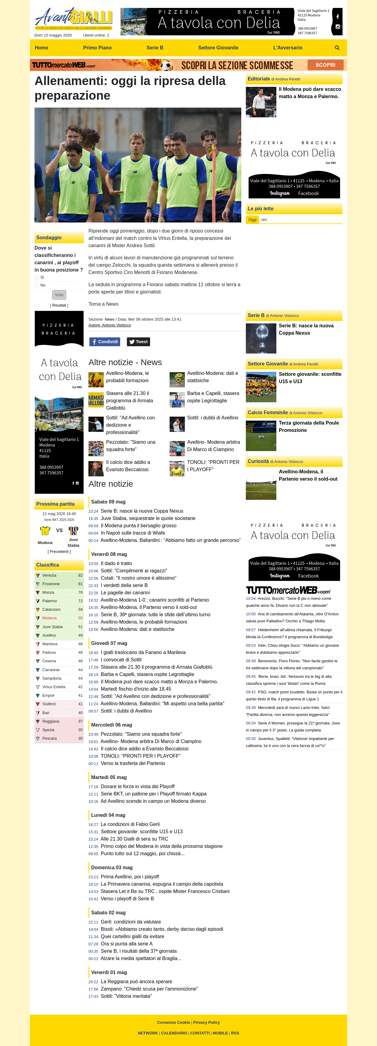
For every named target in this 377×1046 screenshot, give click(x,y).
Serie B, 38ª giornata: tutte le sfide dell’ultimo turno (155, 614)
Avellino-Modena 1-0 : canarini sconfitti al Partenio (155, 600)
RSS (235, 1033)
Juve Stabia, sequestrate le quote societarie (148, 518)
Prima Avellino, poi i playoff (130, 876)
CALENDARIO (174, 1033)
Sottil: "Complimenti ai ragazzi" (134, 570)
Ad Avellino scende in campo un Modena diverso (153, 801)
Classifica (47, 564)
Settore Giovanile (268, 363)
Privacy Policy (206, 1022)
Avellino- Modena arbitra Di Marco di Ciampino (151, 741)
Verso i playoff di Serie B (127, 898)
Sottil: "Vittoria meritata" (126, 996)
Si (42, 277)
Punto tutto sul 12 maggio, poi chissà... (143, 853)
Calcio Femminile (268, 412)
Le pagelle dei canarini (125, 592)
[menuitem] (337, 47)
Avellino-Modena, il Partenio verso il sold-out (149, 607)
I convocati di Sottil (121, 659)
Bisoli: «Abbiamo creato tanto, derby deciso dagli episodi (162, 929)
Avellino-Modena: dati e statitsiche (138, 629)
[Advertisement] (294, 267)
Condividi (105, 342)
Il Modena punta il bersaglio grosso (139, 525)
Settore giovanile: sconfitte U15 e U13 (142, 831)
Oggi (252, 219)
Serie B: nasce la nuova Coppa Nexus (142, 511)
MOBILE (220, 1033)
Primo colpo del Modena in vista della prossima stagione (162, 846)
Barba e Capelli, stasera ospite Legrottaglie (147, 674)
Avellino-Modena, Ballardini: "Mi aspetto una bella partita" (162, 703)
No (43, 285)
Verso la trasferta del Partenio (133, 763)
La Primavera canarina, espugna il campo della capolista (162, 884)
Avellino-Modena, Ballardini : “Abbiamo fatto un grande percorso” (171, 540)
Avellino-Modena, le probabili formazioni (144, 621)
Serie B (256, 315)
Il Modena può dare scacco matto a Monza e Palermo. (159, 681)
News (109, 319)
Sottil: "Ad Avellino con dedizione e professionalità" (130, 425)
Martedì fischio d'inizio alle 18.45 (136, 689)
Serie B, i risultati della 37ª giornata (139, 951)
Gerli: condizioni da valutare (131, 921)
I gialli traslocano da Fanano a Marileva (143, 652)
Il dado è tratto (116, 563)
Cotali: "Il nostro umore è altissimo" (139, 578)
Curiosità (258, 461)
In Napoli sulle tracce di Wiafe (133, 532)
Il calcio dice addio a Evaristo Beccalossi (144, 748)
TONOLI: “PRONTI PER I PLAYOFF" (141, 756)
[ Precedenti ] (59, 551)
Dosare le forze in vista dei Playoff (138, 786)
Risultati (59, 305)
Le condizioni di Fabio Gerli (130, 824)
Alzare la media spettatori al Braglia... (141, 958)
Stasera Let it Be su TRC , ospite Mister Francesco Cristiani (165, 891)
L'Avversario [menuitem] (288, 47)
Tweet (138, 342)
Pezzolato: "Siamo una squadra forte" (141, 734)
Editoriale (259, 78)
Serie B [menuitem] (155, 47)
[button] (59, 295)
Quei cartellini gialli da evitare (132, 936)
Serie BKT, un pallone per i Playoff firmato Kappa (154, 793)
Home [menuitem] (41, 47)
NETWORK (148, 1033)
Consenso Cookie (173, 1022)
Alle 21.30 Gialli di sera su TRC (134, 838)
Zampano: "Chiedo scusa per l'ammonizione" (149, 988)
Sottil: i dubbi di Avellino (213, 417)
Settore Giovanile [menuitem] (218, 47)
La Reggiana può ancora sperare (136, 981)
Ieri (264, 219)
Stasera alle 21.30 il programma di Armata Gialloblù (129, 401)
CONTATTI (200, 1033)
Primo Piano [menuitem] (97, 47)
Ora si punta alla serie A (127, 943)
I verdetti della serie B (124, 585)
